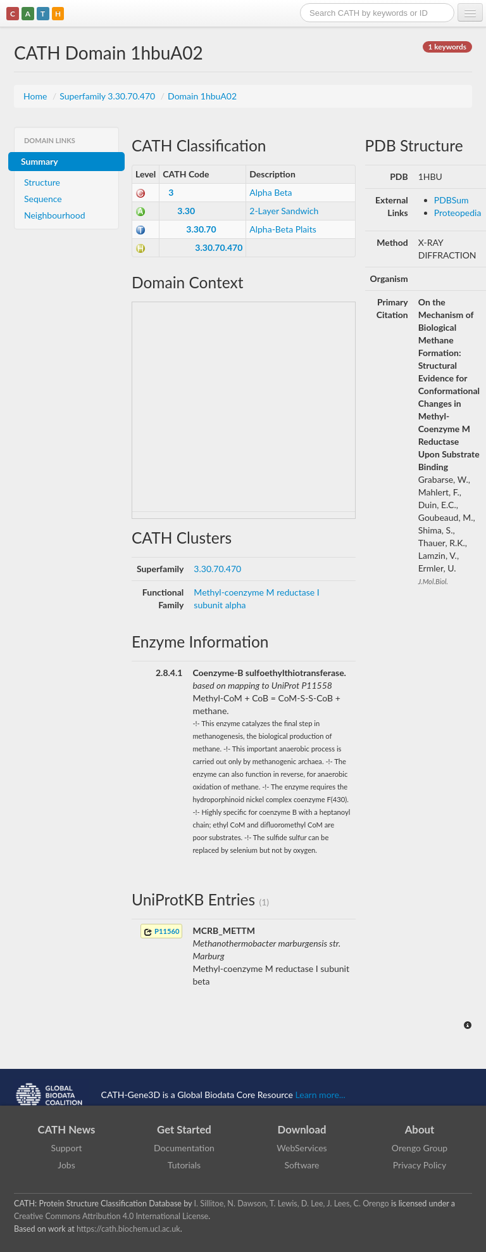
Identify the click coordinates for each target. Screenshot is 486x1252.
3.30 (186, 210)
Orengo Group (419, 1147)
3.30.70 (201, 229)
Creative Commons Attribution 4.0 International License (111, 1216)
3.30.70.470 (218, 247)
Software (302, 1164)
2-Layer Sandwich (283, 210)
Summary (39, 161)
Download (302, 1129)
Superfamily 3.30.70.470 (108, 96)
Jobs (66, 1164)
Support (66, 1147)
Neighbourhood (54, 215)
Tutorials (184, 1164)
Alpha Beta (270, 192)
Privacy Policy (419, 1164)
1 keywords (447, 46)
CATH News (67, 1129)
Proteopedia (458, 212)
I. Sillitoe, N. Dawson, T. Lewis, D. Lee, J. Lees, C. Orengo (291, 1203)
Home (36, 96)
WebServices (302, 1147)
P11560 (161, 931)
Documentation (184, 1147)
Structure (42, 182)
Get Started (184, 1129)
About (420, 1129)
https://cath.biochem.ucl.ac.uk (128, 1229)
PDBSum (451, 200)
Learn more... (321, 1094)
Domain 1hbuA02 (202, 96)
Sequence (43, 198)
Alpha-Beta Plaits (282, 229)
